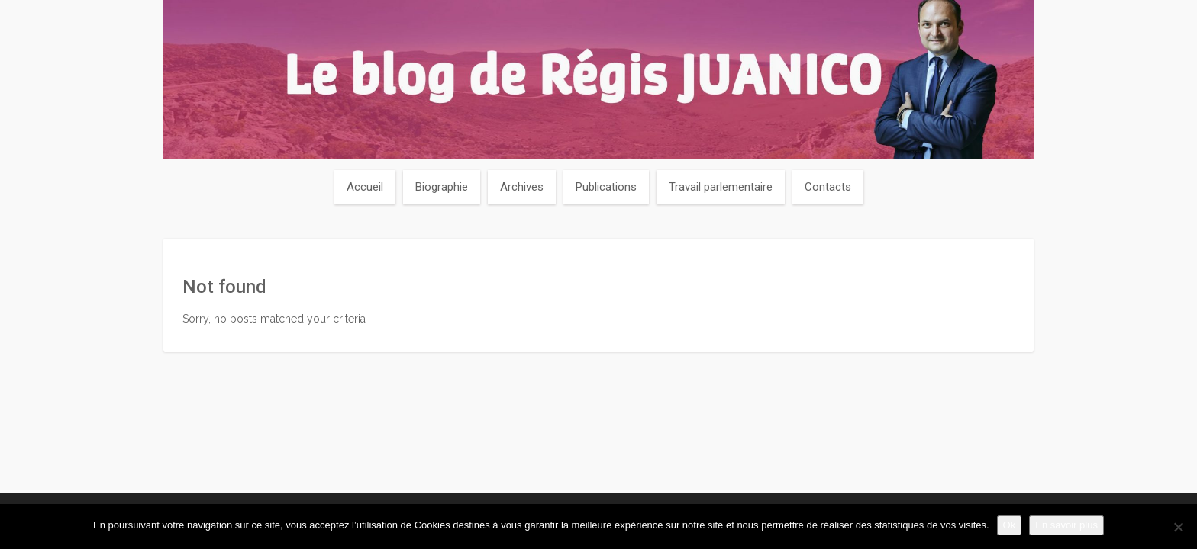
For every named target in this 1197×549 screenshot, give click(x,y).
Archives (522, 187)
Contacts (828, 187)
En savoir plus (1066, 525)
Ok (1009, 525)
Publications (606, 187)
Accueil (365, 187)
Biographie (441, 187)
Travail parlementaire (721, 187)
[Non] (1178, 527)
